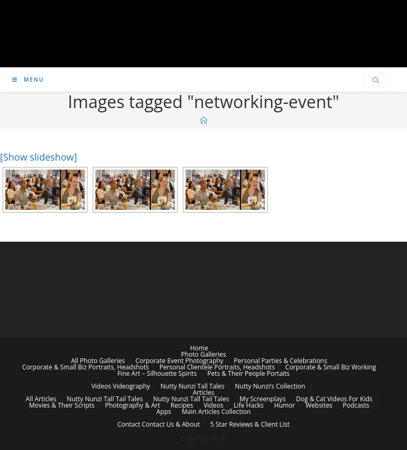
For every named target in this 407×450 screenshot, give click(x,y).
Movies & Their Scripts (62, 405)
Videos (101, 386)
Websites (318, 405)
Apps (163, 411)
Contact (128, 424)
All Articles (41, 398)
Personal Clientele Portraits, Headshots (217, 367)
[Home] (203, 120)
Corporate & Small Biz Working (330, 367)
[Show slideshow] (38, 157)
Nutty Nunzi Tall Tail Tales (105, 398)
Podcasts (356, 405)
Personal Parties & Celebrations (280, 360)
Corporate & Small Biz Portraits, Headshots (85, 367)
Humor (284, 405)
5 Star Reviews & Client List (250, 424)
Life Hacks (248, 405)
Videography (131, 386)
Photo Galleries (203, 354)
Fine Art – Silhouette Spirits (157, 373)
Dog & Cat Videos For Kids (334, 398)
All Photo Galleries (98, 360)
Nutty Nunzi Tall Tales (193, 386)
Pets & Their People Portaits (248, 373)
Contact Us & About (171, 424)
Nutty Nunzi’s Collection (270, 386)
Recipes (182, 405)
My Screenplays (263, 398)
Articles (203, 392)
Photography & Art (132, 405)
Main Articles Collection (216, 411)
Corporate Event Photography (179, 360)
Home (199, 347)
